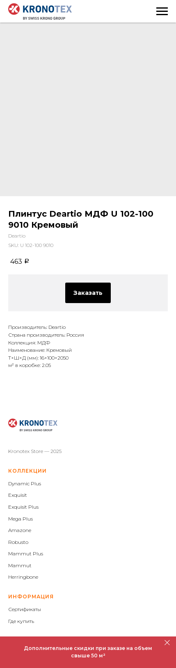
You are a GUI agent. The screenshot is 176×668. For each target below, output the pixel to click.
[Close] (167, 642)
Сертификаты (24, 609)
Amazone (19, 530)
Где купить (21, 621)
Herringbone (23, 577)
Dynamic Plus (24, 483)
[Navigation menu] (162, 11)
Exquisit (17, 495)
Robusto (18, 542)
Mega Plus (20, 519)
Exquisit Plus (23, 507)
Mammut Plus (25, 553)
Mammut (20, 565)
